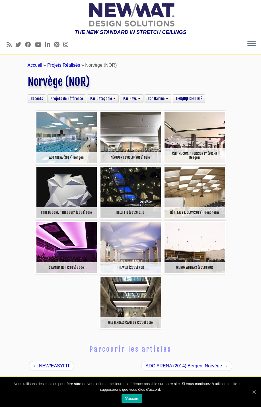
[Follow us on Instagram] (67, 44)
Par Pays (131, 98)
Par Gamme (158, 98)
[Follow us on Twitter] (20, 44)
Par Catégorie (103, 98)
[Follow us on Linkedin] (49, 44)
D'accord (131, 398)
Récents (37, 98)
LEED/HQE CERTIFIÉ (189, 98)
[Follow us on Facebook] (30, 44)
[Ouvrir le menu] (251, 44)
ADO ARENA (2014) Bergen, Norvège (186, 365)
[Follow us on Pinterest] (58, 44)
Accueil (35, 65)
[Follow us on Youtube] (40, 44)
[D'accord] (254, 392)
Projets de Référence (66, 98)
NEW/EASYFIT (51, 365)
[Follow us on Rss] (11, 44)
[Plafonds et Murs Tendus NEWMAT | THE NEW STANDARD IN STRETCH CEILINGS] (130, 15)
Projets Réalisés (63, 65)
